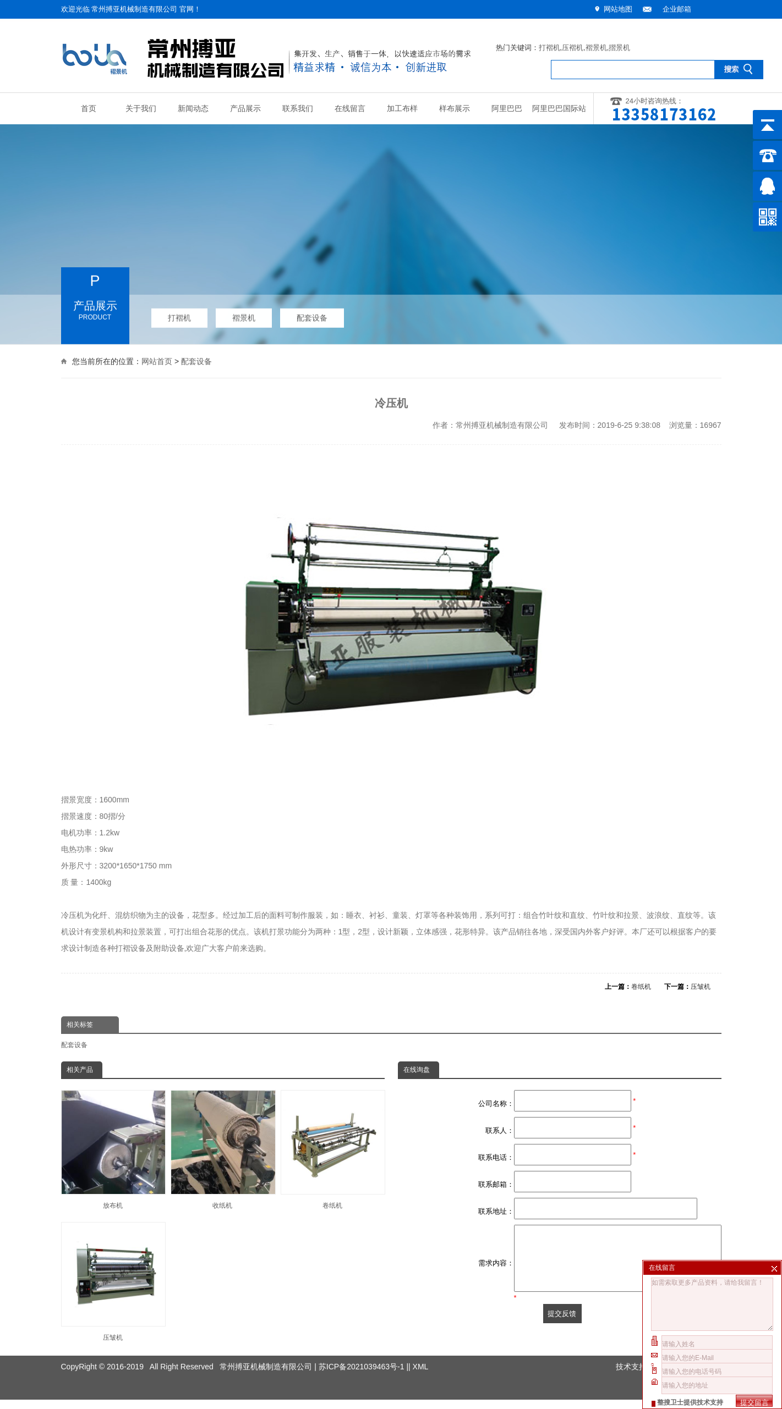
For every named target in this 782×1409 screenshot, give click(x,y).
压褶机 (572, 47)
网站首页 (156, 360)
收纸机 (222, 1149)
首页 (88, 108)
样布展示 (454, 108)
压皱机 (700, 986)
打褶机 (549, 47)
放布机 (113, 1149)
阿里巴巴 (506, 108)
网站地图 (618, 9)
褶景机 (596, 47)
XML (421, 1353)
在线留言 (350, 108)
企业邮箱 (677, 9)
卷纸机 (641, 986)
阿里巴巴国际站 (559, 108)
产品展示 (245, 108)
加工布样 (402, 108)
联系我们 (297, 108)
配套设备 (312, 314)
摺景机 (619, 47)
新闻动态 (193, 108)
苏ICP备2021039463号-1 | (363, 1353)
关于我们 (140, 108)
